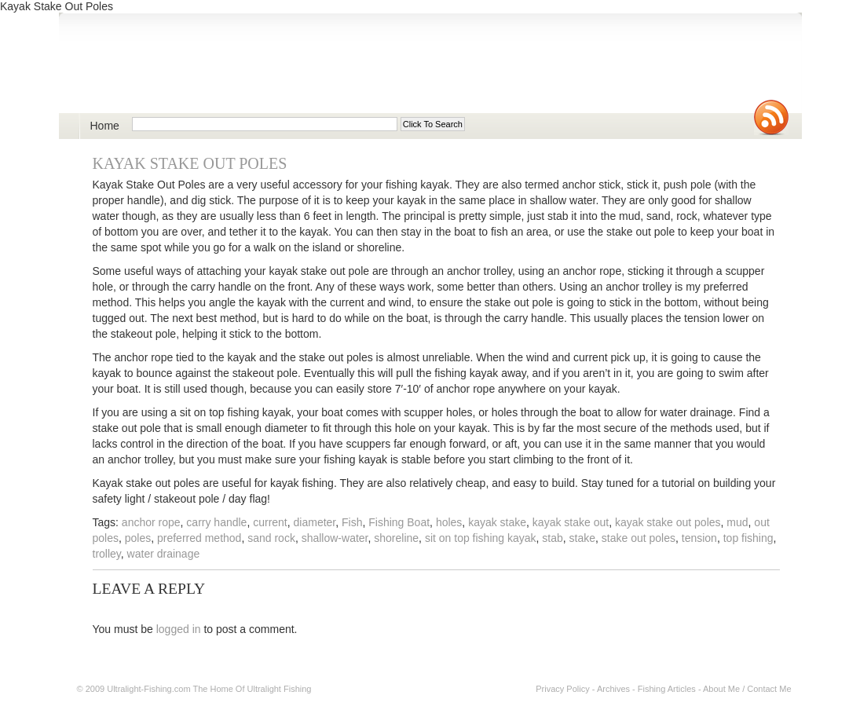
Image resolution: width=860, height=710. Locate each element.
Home (104, 125)
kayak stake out (570, 522)
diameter (315, 522)
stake (582, 538)
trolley (107, 553)
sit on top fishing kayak (480, 538)
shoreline (396, 538)
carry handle (216, 522)
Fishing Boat (399, 522)
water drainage (163, 553)
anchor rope (151, 522)
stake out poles (638, 538)
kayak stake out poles (668, 522)
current (270, 522)
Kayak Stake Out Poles (190, 163)
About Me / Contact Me (747, 689)
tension (699, 538)
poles (138, 538)
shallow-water (335, 538)
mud (737, 522)
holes (449, 522)
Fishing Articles (667, 689)
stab (552, 538)
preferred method (199, 538)
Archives (613, 689)
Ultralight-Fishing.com (148, 689)
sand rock (271, 538)
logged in (178, 629)
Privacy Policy (562, 689)
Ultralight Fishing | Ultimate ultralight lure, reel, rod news (260, 72)
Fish (352, 522)
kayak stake (497, 522)
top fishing (748, 538)
